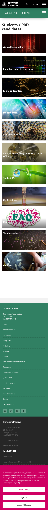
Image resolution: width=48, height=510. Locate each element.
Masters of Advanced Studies (14, 362)
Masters (6, 351)
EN (34, 4)
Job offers (6, 388)
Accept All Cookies (24, 506)
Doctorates (7, 367)
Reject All (24, 498)
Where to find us (9, 329)
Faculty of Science (18, 13)
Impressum (7, 335)
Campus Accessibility (11, 440)
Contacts (6, 324)
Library (5, 399)
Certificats (6, 356)
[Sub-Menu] (44, 13)
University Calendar (10, 446)
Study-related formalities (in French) (17, 462)
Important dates (9, 394)
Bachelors (6, 346)
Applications (7, 456)
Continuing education (11, 372)
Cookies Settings (24, 491)
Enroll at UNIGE (9, 383)
